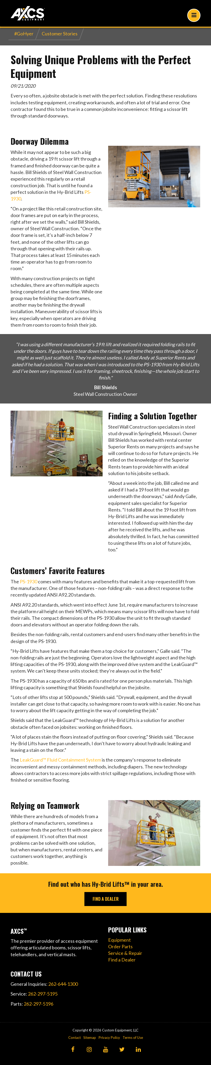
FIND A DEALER (106, 899)
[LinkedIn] (138, 1050)
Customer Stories (60, 33)
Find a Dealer (122, 960)
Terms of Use (133, 1037)
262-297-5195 (42, 994)
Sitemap (89, 1037)
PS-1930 (28, 581)
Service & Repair (125, 953)
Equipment (119, 940)
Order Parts (120, 946)
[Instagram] (89, 1050)
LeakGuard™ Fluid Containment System (60, 760)
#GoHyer (23, 33)
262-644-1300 (63, 984)
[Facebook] (73, 1050)
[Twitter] (122, 1050)
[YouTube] (106, 1050)
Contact (74, 1037)
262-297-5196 (38, 1004)
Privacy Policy (109, 1037)
